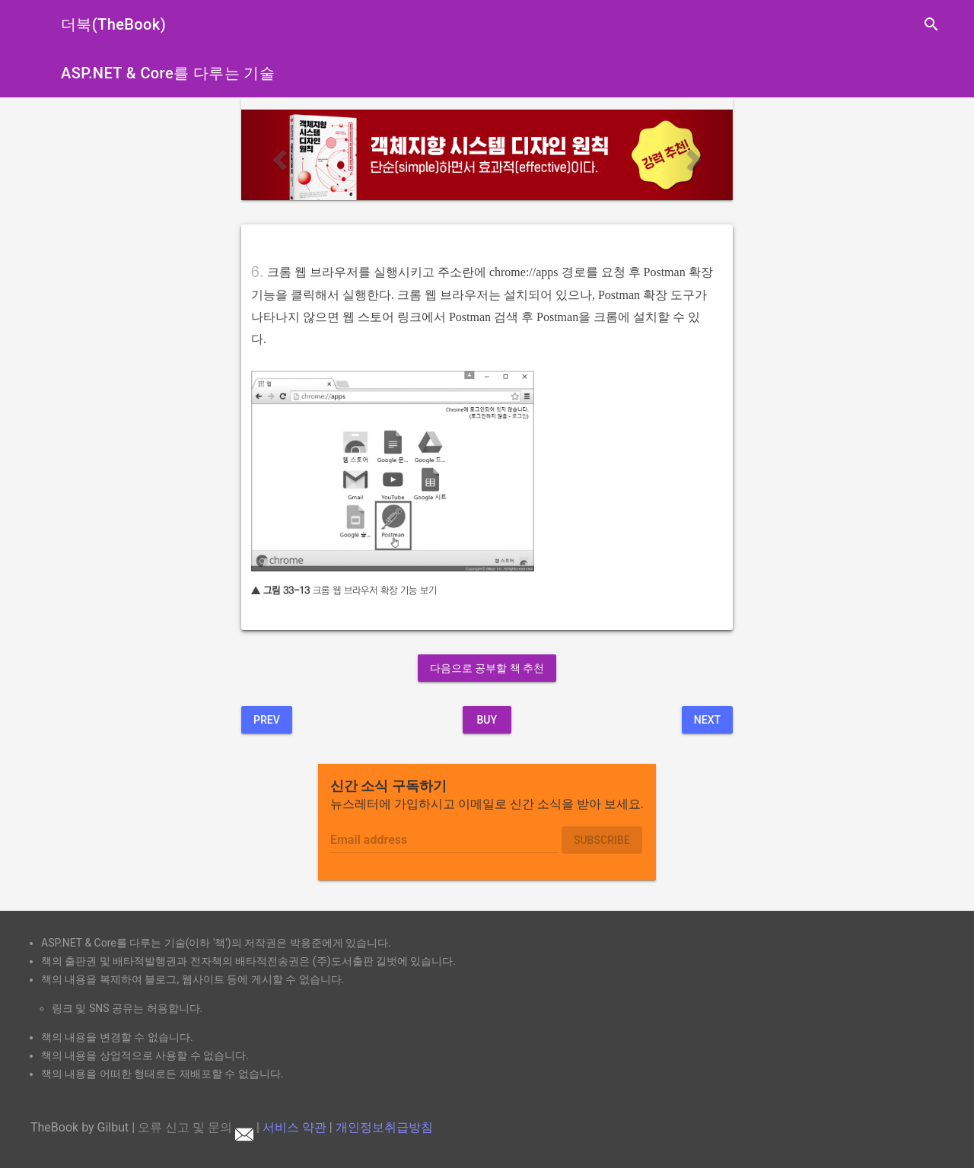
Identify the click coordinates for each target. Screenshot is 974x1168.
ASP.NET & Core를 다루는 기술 (168, 73)
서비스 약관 (294, 1127)
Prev (266, 720)
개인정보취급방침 (384, 1127)
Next (707, 720)
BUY (486, 720)
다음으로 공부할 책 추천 (487, 668)
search (931, 24)
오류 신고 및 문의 (195, 1127)
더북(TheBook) (113, 24)
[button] (278, 155)
